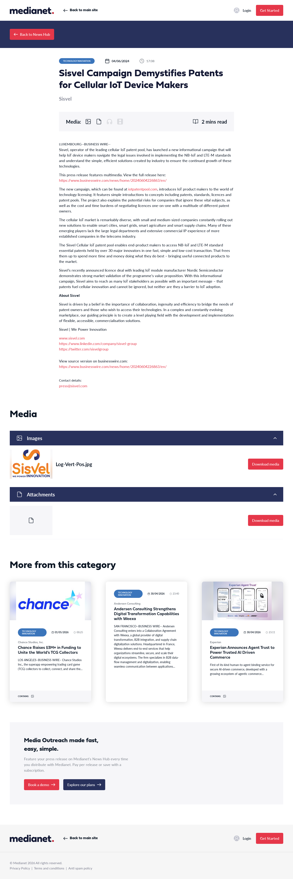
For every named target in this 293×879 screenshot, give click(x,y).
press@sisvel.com (73, 385)
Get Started (269, 10)
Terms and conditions (49, 868)
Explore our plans (84, 784)
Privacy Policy (20, 868)
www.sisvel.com (72, 338)
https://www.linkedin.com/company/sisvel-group (98, 343)
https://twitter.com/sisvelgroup (83, 348)
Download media (265, 464)
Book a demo (41, 784)
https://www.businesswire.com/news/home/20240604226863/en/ (113, 180)
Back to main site (80, 10)
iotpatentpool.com (142, 188)
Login (242, 10)
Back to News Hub (32, 34)
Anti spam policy (80, 868)
